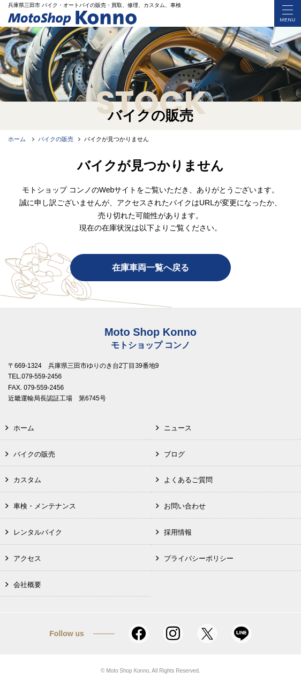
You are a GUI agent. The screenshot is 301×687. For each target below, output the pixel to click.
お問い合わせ (185, 506)
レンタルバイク (37, 532)
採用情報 (178, 532)
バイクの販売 (34, 454)
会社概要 (27, 585)
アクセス (27, 558)
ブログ (174, 454)
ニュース (178, 428)
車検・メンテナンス (44, 506)
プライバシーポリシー (199, 558)
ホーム (23, 428)
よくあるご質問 (188, 480)
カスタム (27, 480)
